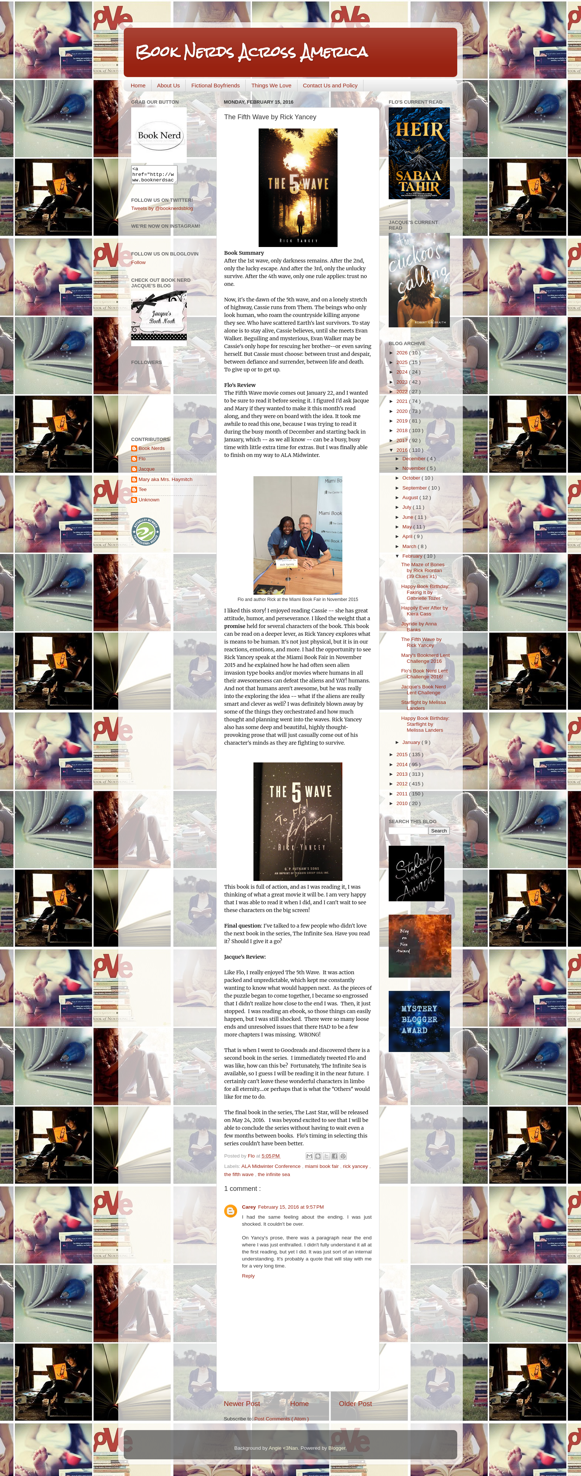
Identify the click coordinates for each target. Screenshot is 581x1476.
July (407, 507)
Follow (138, 265)
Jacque (147, 472)
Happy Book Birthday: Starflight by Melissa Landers (425, 724)
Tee (143, 492)
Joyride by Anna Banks (419, 626)
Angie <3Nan (283, 1448)
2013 (402, 774)
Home (138, 85)
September (415, 488)
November (414, 468)
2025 (402, 362)
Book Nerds (152, 451)
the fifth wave (239, 1174)
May (407, 527)
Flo (142, 462)
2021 (402, 401)
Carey (249, 1207)
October (412, 478)
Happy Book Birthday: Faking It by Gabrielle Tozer (425, 592)
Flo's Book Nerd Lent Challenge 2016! (424, 673)
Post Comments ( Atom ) (282, 1419)
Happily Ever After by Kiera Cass (424, 611)
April (408, 536)
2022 (402, 391)
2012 (402, 784)
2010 (402, 803)
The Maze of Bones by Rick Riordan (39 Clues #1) (423, 570)
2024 (402, 372)
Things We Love (271, 85)
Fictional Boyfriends (215, 85)
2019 (402, 421)
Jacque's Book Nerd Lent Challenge (423, 689)
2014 (402, 764)
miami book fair (322, 1166)
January (412, 742)
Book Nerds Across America (251, 51)
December (414, 458)
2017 (402, 440)
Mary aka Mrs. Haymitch (166, 482)
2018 (402, 430)
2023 (402, 382)
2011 (402, 794)
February (413, 556)
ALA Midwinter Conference (272, 1166)
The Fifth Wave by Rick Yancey (421, 642)
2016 (402, 450)
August (410, 497)
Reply (248, 1276)
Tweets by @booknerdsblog (162, 211)
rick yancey (356, 1166)
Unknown (149, 503)
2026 (402, 352)
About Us (168, 85)
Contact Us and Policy (330, 85)
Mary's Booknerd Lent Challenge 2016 (425, 658)
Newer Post (242, 1403)
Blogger (336, 1448)
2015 (402, 754)
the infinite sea (274, 1174)
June (408, 517)
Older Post (355, 1403)
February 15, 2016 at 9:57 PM (291, 1207)
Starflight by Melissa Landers (423, 705)
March (410, 546)
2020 (402, 411)
